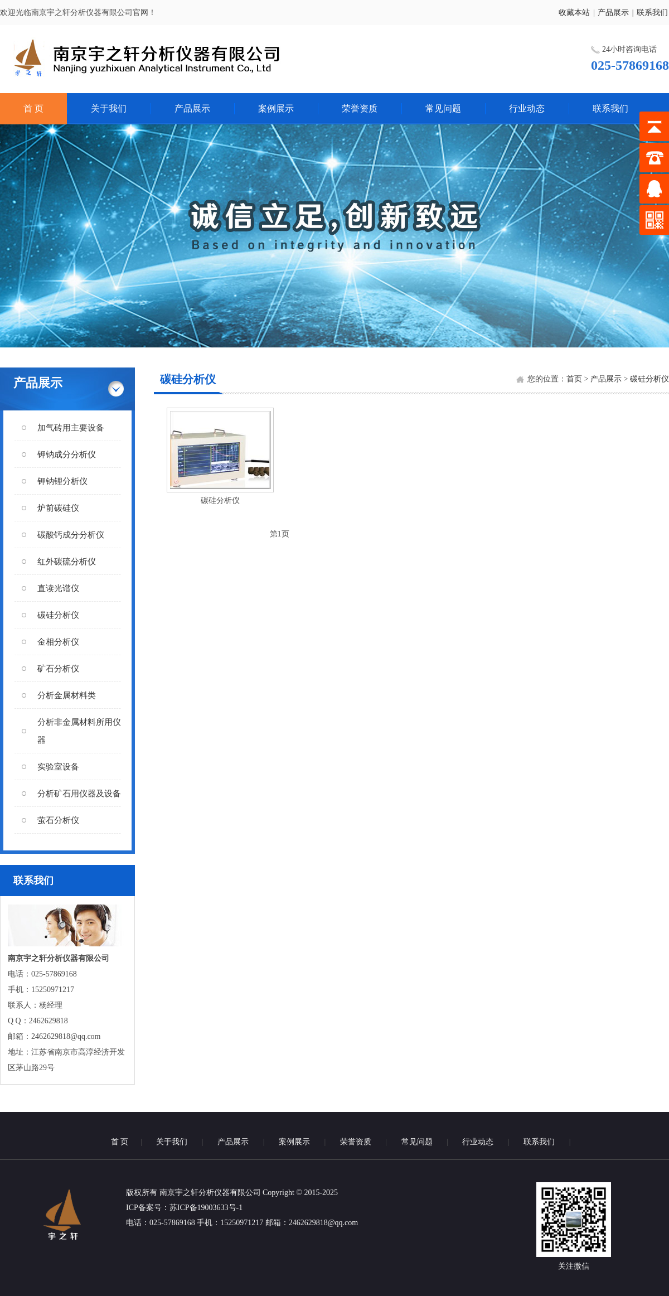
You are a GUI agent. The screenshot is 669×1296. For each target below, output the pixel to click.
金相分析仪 (58, 641)
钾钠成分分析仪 (66, 454)
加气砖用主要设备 (70, 427)
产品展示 (613, 12)
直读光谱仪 (58, 588)
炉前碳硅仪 (58, 508)
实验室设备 (58, 766)
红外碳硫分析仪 (66, 561)
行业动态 (527, 108)
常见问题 (443, 108)
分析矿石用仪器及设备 (79, 793)
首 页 (33, 108)
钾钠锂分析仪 (62, 481)
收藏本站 (574, 12)
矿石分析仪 (58, 668)
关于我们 (109, 108)
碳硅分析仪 (58, 615)
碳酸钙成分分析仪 (70, 534)
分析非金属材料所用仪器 (79, 731)
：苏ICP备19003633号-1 (202, 1207)
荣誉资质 (359, 108)
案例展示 (276, 108)
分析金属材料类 (66, 695)
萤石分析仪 (58, 820)
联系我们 (652, 12)
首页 (574, 379)
